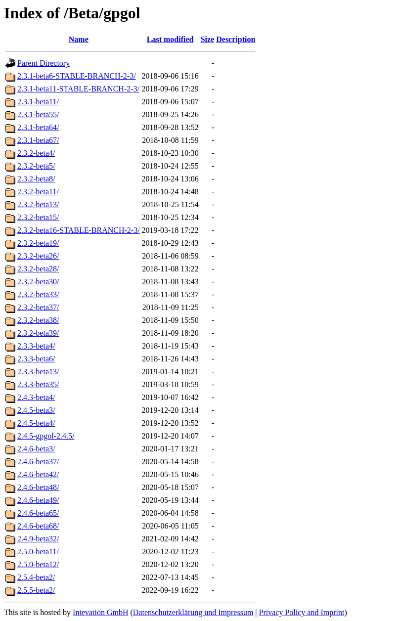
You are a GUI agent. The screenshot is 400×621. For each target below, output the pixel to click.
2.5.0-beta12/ (38, 564)
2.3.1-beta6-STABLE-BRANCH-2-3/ (76, 76)
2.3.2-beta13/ (38, 204)
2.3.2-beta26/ (38, 256)
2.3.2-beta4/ (36, 153)
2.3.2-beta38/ (38, 320)
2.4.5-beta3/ (36, 410)
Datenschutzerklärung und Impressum (193, 612)
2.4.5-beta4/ (36, 423)
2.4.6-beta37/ (38, 461)
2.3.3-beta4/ (36, 346)
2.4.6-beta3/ (36, 448)
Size (208, 39)
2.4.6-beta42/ (38, 474)
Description (235, 39)
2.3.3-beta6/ (36, 359)
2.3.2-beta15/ (38, 217)
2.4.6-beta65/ (38, 513)
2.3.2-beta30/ (38, 281)
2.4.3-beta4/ (36, 397)
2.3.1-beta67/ (38, 140)
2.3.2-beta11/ (38, 191)
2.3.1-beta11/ (38, 101)
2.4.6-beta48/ (38, 487)
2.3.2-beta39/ (38, 333)
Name (79, 39)
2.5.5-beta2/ (36, 590)
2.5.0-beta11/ (38, 551)
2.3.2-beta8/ (36, 179)
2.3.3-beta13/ (38, 371)
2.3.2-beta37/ (38, 307)
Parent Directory (43, 63)
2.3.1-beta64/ (38, 127)
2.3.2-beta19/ (38, 243)
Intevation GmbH (100, 612)
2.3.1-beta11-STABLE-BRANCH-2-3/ (78, 89)
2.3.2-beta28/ (38, 269)
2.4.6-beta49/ (38, 500)
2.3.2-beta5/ (36, 166)
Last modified (170, 39)
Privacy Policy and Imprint (302, 612)
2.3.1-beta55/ (38, 114)
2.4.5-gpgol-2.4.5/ (46, 436)
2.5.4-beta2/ (36, 577)
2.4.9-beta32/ (38, 538)
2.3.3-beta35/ (38, 384)
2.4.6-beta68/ (38, 526)
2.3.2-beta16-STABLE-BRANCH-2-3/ (78, 230)
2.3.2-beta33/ (38, 294)
